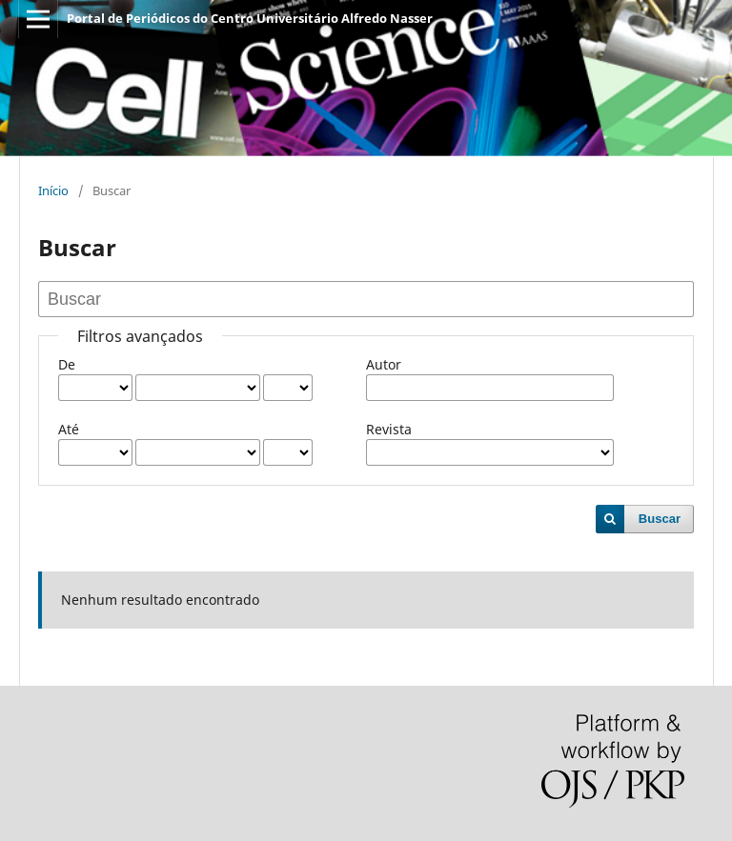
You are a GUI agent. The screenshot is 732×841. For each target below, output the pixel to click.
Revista (389, 429)
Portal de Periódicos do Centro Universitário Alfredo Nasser (250, 18)
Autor (383, 364)
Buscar (660, 518)
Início (53, 190)
